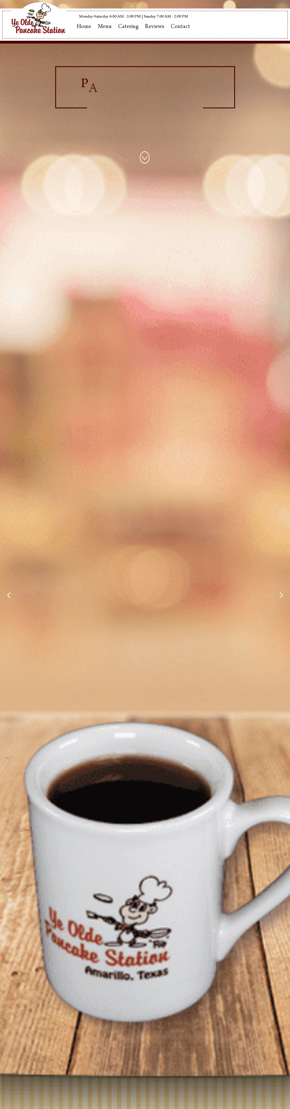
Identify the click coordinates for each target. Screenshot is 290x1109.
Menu (105, 27)
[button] (8, 595)
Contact (180, 27)
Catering (128, 27)
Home (84, 27)
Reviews (154, 27)
